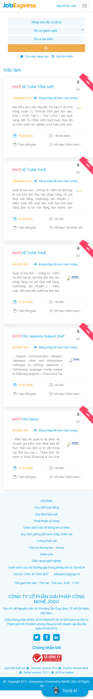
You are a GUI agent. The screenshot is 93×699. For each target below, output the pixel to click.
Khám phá (46, 554)
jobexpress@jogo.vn (67, 574)
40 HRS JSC (20, 264)
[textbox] (43, 39)
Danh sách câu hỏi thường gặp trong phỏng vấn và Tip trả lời (46, 567)
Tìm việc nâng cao (34, 56)
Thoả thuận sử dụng (46, 521)
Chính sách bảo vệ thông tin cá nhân (46, 527)
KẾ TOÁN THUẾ (29, 170)
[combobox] (46, 30)
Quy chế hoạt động (47, 507)
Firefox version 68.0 (73, 668)
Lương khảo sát (47, 541)
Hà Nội (59, 219)
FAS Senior (26, 419)
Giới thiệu (46, 501)
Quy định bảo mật (46, 514)
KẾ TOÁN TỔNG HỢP (33, 87)
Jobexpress (35, 681)
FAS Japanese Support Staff (38, 336)
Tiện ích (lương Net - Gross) (46, 547)
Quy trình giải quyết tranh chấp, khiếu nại (46, 534)
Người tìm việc (67, 6)
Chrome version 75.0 (41, 668)
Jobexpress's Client (25, 98)
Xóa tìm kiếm (62, 56)
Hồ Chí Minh (62, 136)
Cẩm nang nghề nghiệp (46, 561)
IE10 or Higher (62, 672)
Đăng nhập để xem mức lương (55, 98)
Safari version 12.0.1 (34, 672)
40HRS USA (68, 681)
